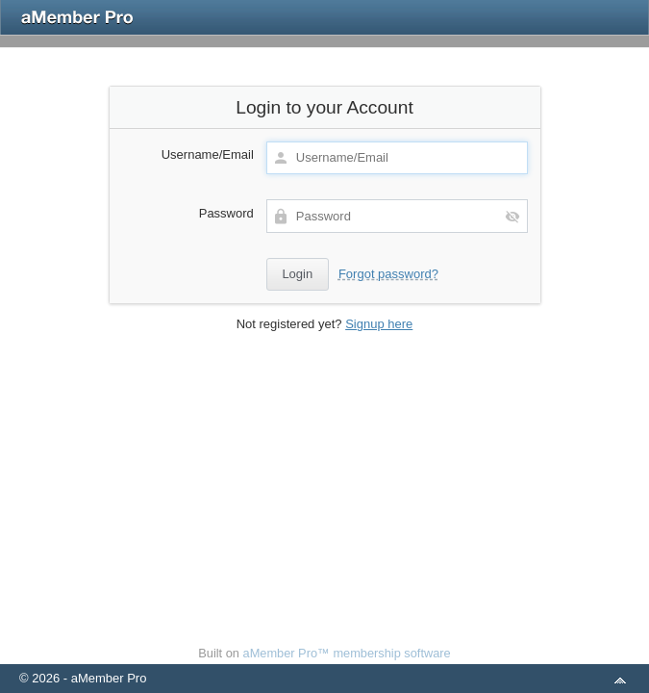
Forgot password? (388, 274)
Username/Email (208, 154)
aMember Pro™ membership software (347, 653)
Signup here (378, 324)
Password (226, 213)
